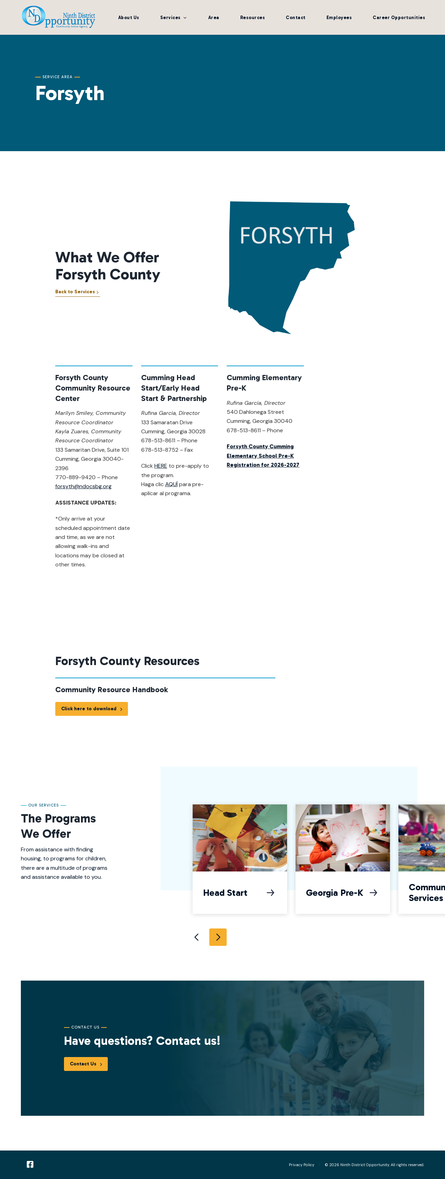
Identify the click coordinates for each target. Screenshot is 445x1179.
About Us (128, 17)
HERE (160, 471)
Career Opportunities (399, 17)
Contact (296, 17)
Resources (252, 17)
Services (170, 17)
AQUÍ (171, 489)
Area (213, 17)
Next (218, 937)
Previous (197, 937)
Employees (339, 17)
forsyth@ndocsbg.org (83, 492)
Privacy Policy (301, 1164)
